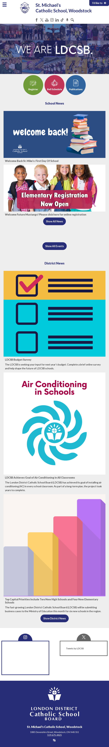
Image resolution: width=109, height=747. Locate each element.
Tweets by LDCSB (75, 648)
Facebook (36, 20)
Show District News (54, 618)
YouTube (47, 20)
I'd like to (99, 3)
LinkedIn (57, 20)
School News (54, 103)
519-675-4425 (54, 734)
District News (54, 263)
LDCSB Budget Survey (18, 359)
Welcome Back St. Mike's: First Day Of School (31, 160)
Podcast (67, 20)
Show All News (54, 221)
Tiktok (62, 20)
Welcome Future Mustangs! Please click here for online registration (45, 214)
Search (72, 20)
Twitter (41, 20)
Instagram (52, 20)
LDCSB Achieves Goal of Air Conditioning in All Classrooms (40, 477)
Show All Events (54, 246)
